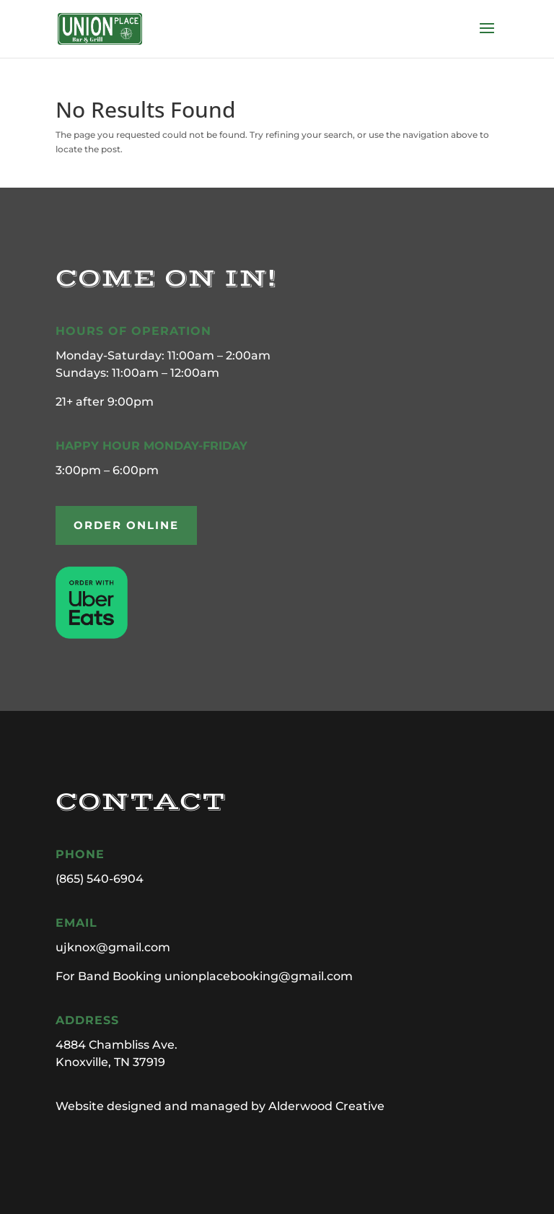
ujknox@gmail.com (113, 947)
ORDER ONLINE (126, 525)
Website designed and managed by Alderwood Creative (220, 1106)
